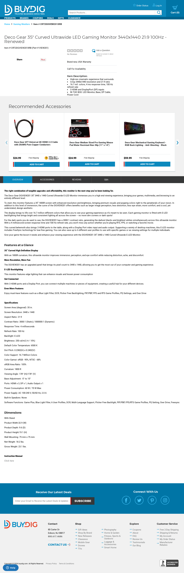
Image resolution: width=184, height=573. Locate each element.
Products (10, 18)
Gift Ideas (82, 529)
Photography (110, 529)
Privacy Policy (51, 564)
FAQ (134, 536)
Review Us (137, 539)
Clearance (74, 18)
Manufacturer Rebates (166, 543)
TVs (80, 548)
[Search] (115, 12)
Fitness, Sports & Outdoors (112, 537)
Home (7, 24)
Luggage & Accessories (110, 543)
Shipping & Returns (169, 533)
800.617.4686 (55, 536)
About (135, 533)
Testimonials (139, 542)
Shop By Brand (85, 533)
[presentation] (6, 143)
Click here (9, 461)
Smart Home (110, 547)
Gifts (61, 18)
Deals (50, 18)
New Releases (85, 536)
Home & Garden (111, 533)
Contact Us (57, 544)
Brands (24, 18)
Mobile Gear (84, 542)
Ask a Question (103, 50)
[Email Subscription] (42, 501)
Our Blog (137, 545)
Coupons (38, 18)
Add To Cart (37, 164)
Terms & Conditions (66, 564)
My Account (165, 536)
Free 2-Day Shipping (169, 529)
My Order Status (167, 539)
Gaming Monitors (21, 24)
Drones (81, 545)
